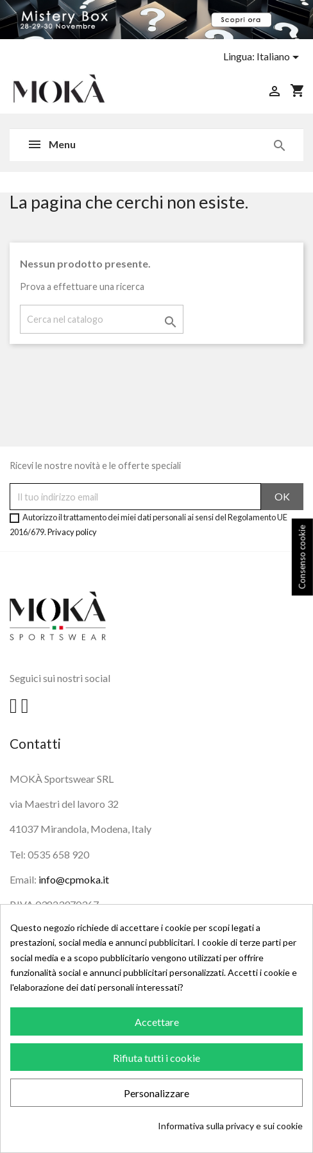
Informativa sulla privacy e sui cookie (230, 1125)
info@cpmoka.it (73, 879)
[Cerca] (101, 319)
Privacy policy (72, 532)
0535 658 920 (58, 854)
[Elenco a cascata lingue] (280, 57)
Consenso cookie (302, 557)
